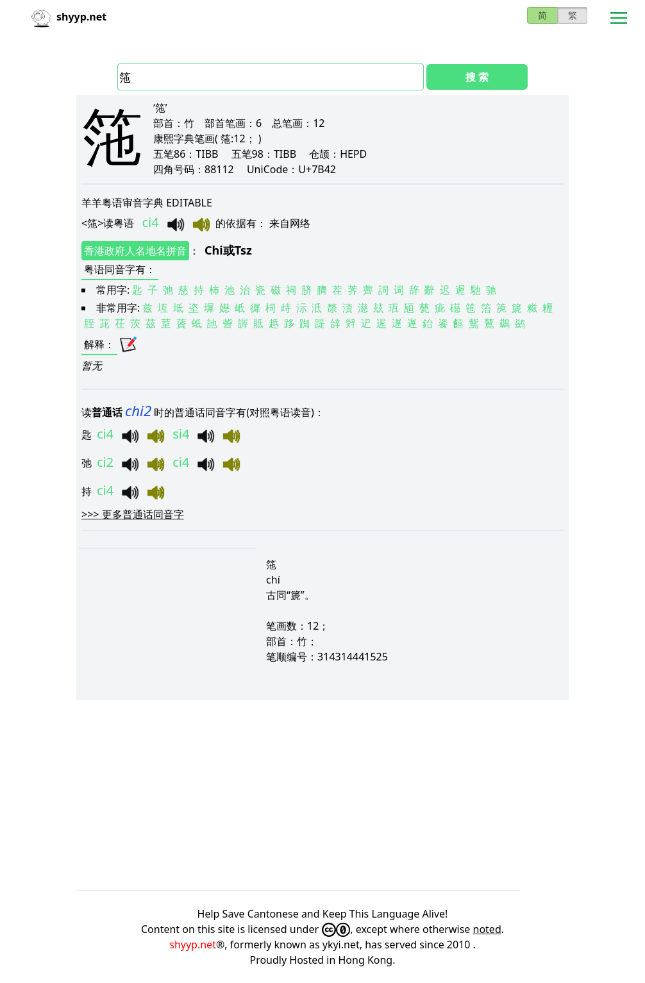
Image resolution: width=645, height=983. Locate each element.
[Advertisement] (322, 795)
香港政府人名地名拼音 (135, 251)
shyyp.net (192, 944)
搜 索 (477, 77)
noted (487, 929)
